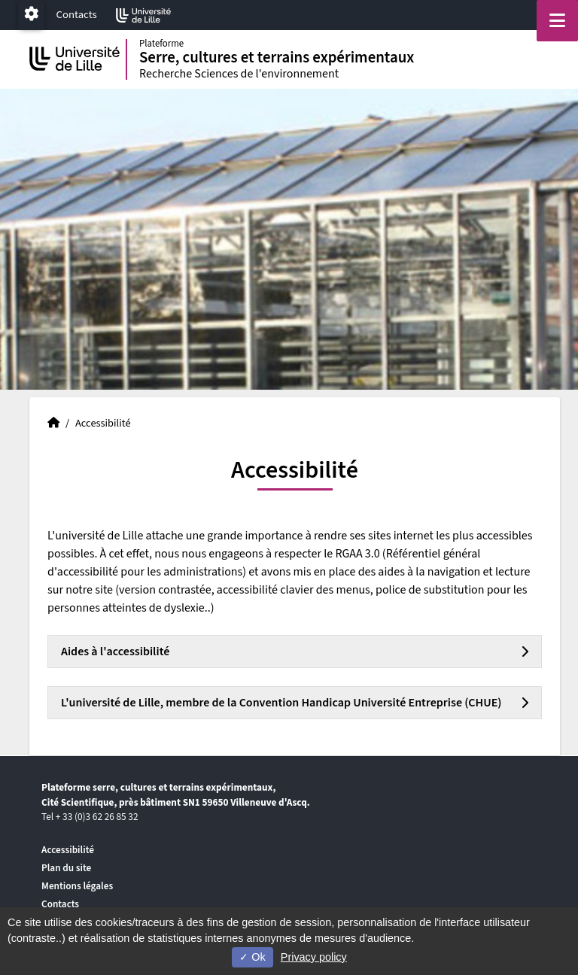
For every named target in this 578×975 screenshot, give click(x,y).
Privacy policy (314, 957)
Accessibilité (67, 850)
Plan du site (66, 868)
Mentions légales (77, 886)
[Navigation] (557, 20)
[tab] (294, 651)
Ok (252, 957)
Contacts (76, 15)
